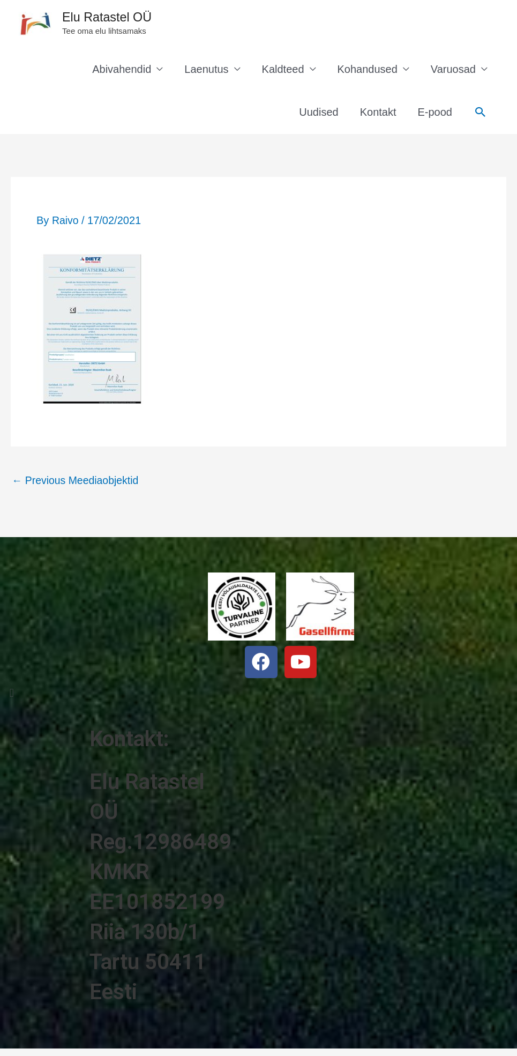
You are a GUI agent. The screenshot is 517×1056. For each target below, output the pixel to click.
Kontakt (378, 115)
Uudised (318, 115)
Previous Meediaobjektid (77, 483)
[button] (86, 696)
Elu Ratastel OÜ (116, 19)
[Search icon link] (481, 115)
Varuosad (453, 72)
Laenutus (206, 72)
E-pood (435, 115)
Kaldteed (283, 72)
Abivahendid (121, 72)
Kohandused (368, 72)
